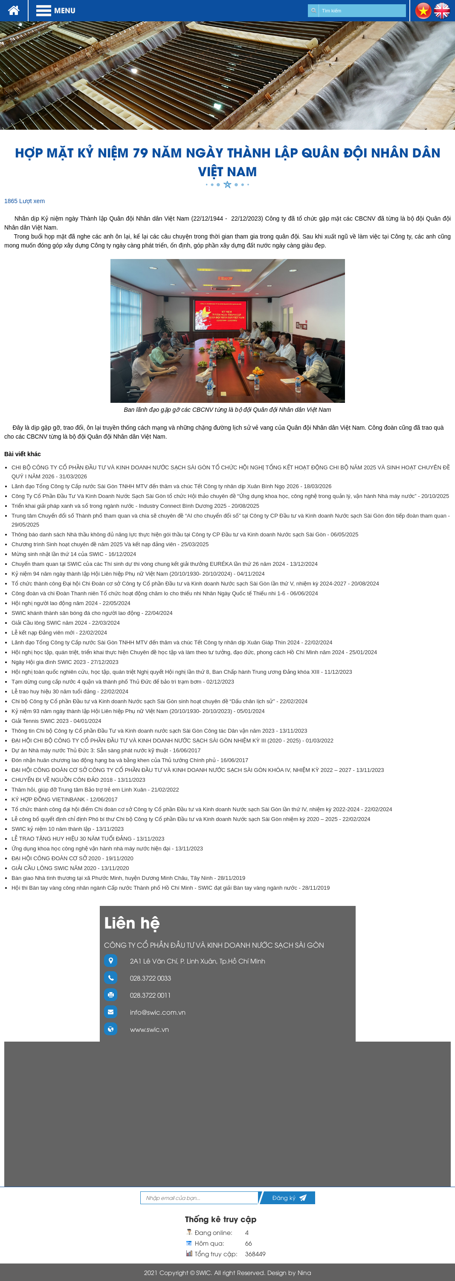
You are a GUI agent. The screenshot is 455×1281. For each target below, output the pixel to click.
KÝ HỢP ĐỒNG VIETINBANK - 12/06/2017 (65, 799)
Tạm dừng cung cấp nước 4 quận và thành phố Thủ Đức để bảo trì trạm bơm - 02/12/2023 (123, 681)
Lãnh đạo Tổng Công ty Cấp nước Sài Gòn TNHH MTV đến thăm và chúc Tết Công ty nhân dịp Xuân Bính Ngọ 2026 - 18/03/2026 (172, 486)
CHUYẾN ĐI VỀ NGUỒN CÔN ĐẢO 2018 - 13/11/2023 (78, 780)
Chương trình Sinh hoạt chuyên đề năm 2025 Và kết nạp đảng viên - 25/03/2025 (110, 544)
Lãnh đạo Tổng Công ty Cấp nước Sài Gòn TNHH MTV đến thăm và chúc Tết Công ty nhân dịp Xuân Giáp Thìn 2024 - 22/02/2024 (172, 642)
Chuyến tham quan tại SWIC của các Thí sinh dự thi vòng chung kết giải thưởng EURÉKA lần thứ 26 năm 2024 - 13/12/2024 (165, 564)
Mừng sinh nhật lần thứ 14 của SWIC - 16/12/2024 (74, 554)
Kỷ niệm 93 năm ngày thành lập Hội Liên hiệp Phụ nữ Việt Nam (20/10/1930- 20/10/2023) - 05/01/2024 (138, 711)
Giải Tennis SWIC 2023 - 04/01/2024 (56, 721)
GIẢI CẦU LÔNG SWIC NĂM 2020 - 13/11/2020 (70, 868)
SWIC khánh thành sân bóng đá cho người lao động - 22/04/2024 (92, 613)
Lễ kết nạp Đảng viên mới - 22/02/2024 (59, 632)
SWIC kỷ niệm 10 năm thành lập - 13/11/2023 (68, 829)
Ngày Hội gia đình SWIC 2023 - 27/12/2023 (65, 662)
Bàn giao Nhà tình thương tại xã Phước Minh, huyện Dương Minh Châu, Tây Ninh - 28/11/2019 (128, 878)
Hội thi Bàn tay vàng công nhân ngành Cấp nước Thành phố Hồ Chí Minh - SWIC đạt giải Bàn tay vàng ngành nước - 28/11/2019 (171, 888)
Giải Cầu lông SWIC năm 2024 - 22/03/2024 (66, 623)
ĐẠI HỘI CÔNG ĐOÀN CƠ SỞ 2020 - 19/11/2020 (72, 858)
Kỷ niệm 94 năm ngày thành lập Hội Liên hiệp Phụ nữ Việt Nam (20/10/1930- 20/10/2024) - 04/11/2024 (138, 574)
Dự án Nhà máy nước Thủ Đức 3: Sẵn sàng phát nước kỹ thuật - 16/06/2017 (106, 750)
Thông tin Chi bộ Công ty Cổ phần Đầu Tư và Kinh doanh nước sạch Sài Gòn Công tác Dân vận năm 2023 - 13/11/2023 (159, 731)
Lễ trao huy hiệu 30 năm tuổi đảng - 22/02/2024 (70, 691)
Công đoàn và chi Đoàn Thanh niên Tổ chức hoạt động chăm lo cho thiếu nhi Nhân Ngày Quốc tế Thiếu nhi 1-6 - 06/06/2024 (165, 593)
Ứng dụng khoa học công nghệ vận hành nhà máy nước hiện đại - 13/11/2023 (107, 848)
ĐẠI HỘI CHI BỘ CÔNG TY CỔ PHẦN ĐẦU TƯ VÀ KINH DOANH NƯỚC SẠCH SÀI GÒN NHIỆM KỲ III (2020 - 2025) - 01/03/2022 (172, 740)
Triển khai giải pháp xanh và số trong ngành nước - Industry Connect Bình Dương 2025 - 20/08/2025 (135, 506)
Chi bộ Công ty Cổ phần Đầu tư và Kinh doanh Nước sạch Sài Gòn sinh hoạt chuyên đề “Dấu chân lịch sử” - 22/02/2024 (159, 701)
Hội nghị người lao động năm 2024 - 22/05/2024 (71, 603)
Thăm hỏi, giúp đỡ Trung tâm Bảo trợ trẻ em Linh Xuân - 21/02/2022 (95, 789)
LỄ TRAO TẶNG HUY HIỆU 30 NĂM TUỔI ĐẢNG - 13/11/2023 (88, 839)
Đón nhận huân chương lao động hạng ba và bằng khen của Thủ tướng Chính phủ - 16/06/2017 (130, 760)
